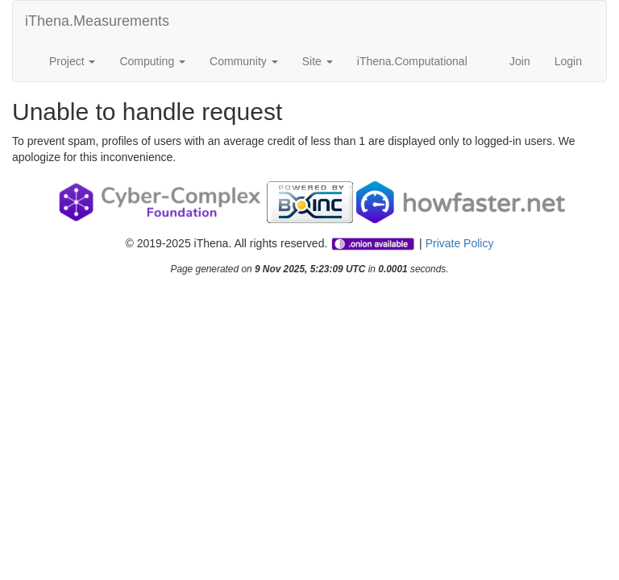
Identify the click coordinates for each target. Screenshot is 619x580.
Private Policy (460, 243)
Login (568, 61)
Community (244, 61)
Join (519, 61)
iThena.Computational (412, 61)
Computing (152, 61)
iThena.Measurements (97, 21)
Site (317, 61)
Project (72, 61)
